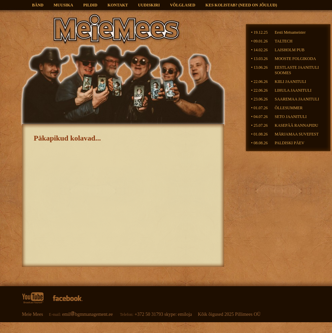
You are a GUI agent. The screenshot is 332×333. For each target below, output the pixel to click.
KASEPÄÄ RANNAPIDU (296, 125)
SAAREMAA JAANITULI (297, 99)
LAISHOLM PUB (289, 50)
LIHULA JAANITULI (293, 90)
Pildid (90, 5)
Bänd (37, 5)
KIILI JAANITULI (290, 81)
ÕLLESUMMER (289, 107)
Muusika (63, 5)
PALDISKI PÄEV (289, 143)
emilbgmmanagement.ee (88, 314)
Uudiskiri (149, 5)
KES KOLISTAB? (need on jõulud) (241, 5)
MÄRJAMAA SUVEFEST (297, 134)
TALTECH (284, 41)
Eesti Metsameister (290, 32)
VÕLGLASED (182, 5)
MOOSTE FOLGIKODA (295, 58)
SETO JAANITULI (291, 116)
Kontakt (118, 5)
